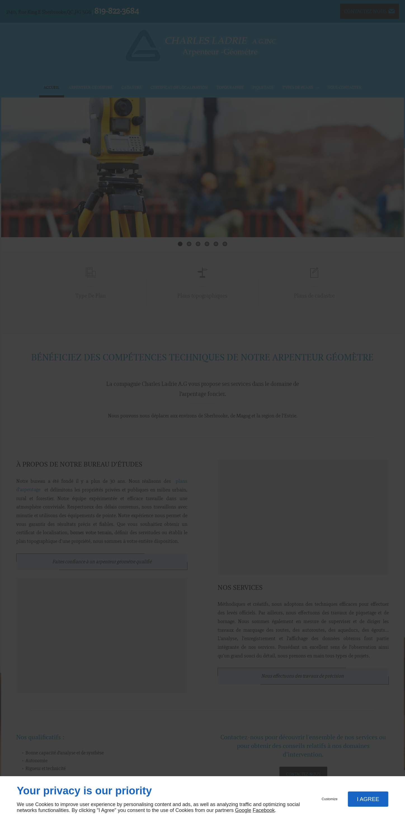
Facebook (264, 810)
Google (243, 810)
